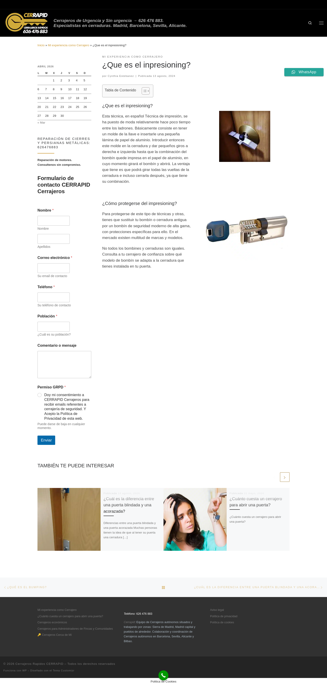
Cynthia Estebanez (121, 75)
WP (24, 670)
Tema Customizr (63, 670)
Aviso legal (217, 610)
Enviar (46, 440)
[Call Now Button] (163, 675)
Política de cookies (222, 622)
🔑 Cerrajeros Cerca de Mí (54, 634)
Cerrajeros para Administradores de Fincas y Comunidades (75, 628)
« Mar (41, 122)
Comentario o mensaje (57, 345)
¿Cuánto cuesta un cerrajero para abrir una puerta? (70, 616)
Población (47, 316)
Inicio (41, 45)
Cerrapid (129, 622)
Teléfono (46, 287)
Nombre (43, 228)
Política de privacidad (223, 616)
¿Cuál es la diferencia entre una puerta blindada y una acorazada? (129, 505)
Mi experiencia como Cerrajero (68, 45)
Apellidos (43, 247)
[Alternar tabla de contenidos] (143, 91)
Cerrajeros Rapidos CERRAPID (39, 663)
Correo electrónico (54, 258)
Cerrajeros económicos (52, 622)
